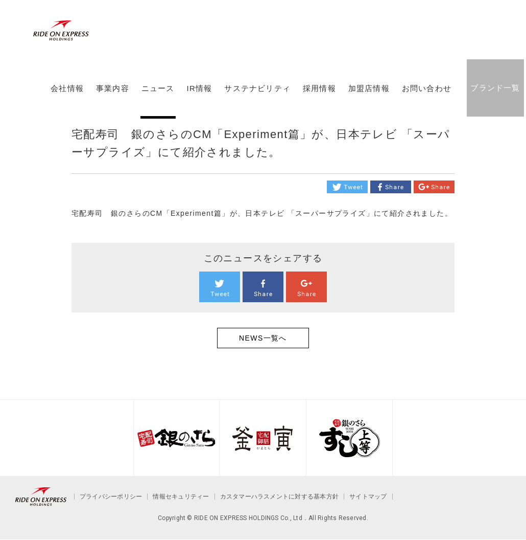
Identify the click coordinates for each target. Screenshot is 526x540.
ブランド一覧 (495, 87)
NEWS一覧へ (263, 338)
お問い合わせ (426, 88)
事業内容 (112, 88)
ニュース (158, 88)
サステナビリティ (257, 88)
